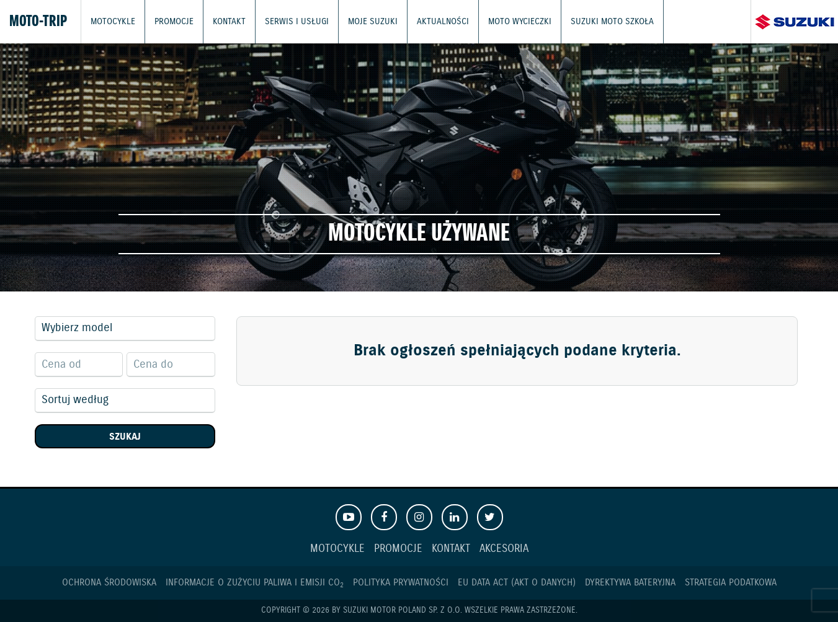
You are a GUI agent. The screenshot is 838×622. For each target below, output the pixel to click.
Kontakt (224, 21)
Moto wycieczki (496, 21)
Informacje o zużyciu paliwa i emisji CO (255, 582)
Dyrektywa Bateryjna (630, 582)
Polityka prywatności (400, 582)
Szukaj (125, 436)
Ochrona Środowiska (109, 582)
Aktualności (423, 21)
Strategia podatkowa (731, 582)
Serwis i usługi (287, 21)
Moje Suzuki (358, 21)
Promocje (171, 21)
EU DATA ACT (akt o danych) (517, 582)
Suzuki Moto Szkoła (584, 21)
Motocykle (112, 21)
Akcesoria (503, 549)
